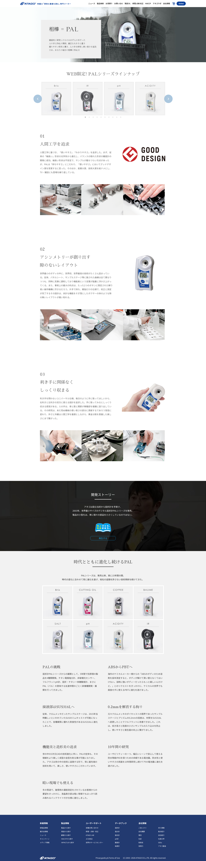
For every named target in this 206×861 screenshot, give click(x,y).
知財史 (140, 842)
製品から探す (66, 828)
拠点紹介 (161, 831)
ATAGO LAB (90, 835)
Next (165, 96)
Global (181, 3)
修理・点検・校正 (92, 831)
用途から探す (66, 831)
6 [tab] (105, 117)
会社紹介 (161, 835)
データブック (121, 823)
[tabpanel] (56, 98)
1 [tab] (85, 117)
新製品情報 (44, 828)
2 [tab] (89, 117)
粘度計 (117, 846)
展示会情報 (44, 831)
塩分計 (117, 831)
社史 (140, 839)
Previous (34, 96)
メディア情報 (44, 842)
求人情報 (161, 828)
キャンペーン (44, 839)
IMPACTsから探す (67, 842)
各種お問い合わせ (92, 828)
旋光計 (117, 835)
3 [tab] (93, 117)
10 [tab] (120, 117)
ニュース (43, 835)
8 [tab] (113, 117)
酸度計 (117, 842)
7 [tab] (109, 117)
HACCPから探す (67, 839)
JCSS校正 (89, 839)
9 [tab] (116, 117)
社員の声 (161, 839)
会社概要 (141, 831)
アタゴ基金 (162, 846)
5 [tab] (101, 117)
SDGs (160, 842)
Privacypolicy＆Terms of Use (108, 858)
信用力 (140, 846)
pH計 (117, 839)
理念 (140, 835)
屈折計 (117, 828)
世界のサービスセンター (94, 842)
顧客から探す (66, 835)
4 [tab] (97, 117)
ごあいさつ (142, 828)
